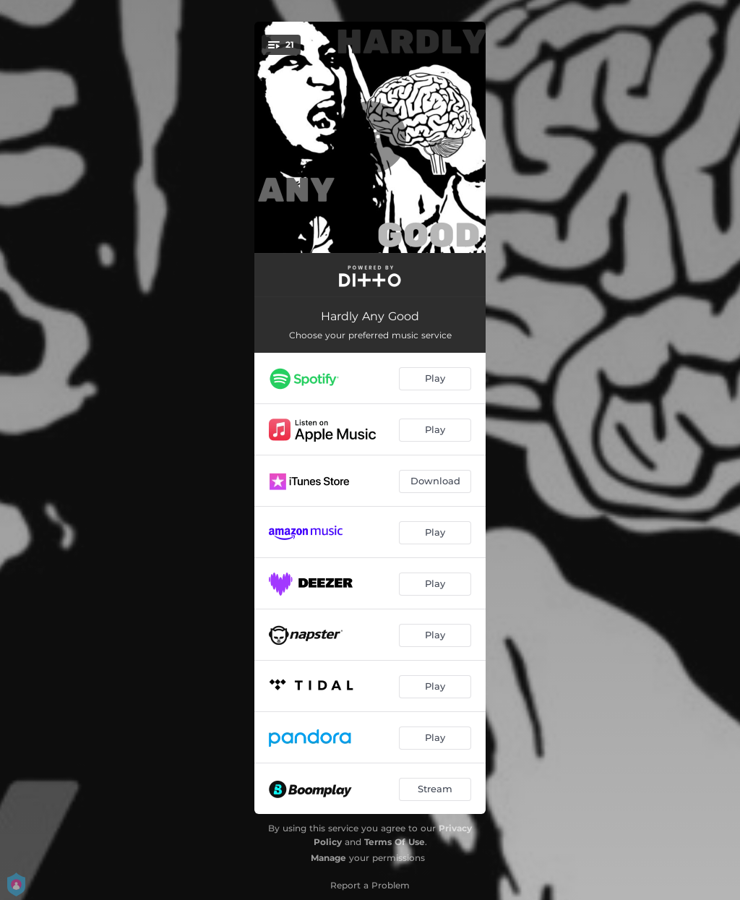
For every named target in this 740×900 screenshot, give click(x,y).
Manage (328, 857)
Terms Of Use (394, 841)
